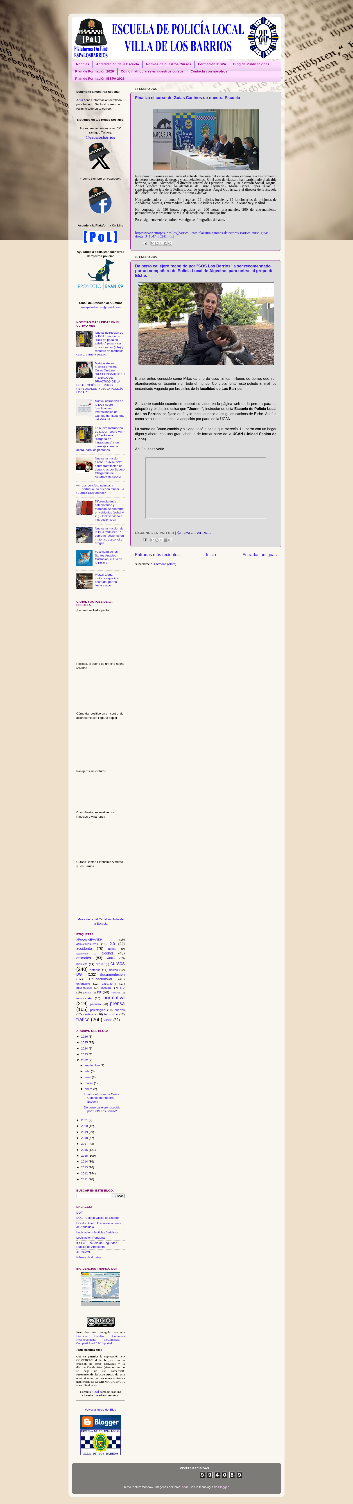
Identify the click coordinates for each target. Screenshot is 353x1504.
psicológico (97, 1010)
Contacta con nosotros (208, 71)
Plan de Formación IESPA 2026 (99, 78)
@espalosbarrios (194, 533)
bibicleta (82, 964)
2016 (85, 1149)
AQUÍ (95, 1391)
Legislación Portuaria (90, 1237)
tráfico (83, 1019)
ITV (122, 987)
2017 (85, 1143)
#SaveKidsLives (87, 944)
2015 (85, 1155)
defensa (95, 970)
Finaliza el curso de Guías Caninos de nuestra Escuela (187, 97)
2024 (85, 1048)
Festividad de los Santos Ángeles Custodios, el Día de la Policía (108, 557)
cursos (117, 963)
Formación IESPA (212, 64)
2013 (85, 1167)
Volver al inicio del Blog (100, 1409)
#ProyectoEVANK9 (89, 939)
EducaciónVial (100, 979)
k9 (99, 992)
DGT (80, 974)
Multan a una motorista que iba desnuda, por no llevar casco (106, 580)
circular (100, 964)
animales (83, 958)
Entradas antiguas (259, 554)
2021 (85, 1120)
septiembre (93, 1065)
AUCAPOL (83, 1252)
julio (88, 1071)
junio (88, 1077)
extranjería (109, 983)
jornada (87, 992)
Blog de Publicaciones (251, 64)
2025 (85, 1042)
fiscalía (106, 987)
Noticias (82, 64)
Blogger (223, 1487)
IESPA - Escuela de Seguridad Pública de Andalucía (96, 1244)
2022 (85, 1060)
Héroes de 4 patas (88, 1257)
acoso (112, 948)
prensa (117, 1003)
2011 (85, 1179)
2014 (85, 1161)
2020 (85, 1126)
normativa (114, 997)
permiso (95, 1004)
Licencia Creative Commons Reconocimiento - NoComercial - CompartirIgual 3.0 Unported (100, 1339)
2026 (85, 1036)
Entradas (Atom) (165, 564)
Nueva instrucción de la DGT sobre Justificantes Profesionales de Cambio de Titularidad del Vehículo (109, 410)
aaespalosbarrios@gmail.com (100, 307)
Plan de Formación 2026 (94, 71)
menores (115, 992)
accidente (84, 948)
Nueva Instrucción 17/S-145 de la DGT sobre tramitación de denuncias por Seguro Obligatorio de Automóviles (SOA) (109, 467)
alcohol (107, 953)
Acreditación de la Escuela (117, 64)
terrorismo (111, 1014)
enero (89, 1089)
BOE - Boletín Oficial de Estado (97, 1217)
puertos (120, 1010)
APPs (111, 958)
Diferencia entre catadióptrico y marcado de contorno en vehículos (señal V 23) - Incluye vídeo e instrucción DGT (109, 510)
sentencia (89, 1014)
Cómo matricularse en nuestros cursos (152, 71)
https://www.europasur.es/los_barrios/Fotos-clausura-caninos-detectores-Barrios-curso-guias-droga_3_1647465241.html (202, 234)
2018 (85, 1138)
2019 (85, 1132)
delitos (113, 970)
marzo (89, 1083)
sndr (185, 1487)
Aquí (79, 100)
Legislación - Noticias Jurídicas (97, 1232)
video (108, 1020)
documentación (112, 974)
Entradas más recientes (157, 554)
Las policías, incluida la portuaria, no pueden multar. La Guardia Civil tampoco (100, 489)
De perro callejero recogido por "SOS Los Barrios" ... (102, 1109)
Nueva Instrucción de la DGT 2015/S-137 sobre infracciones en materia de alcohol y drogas (109, 536)
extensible (83, 983)
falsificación (84, 987)
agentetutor (82, 953)
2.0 (112, 944)
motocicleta (84, 998)
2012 (85, 1173)
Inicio (211, 554)
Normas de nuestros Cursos (168, 64)
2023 (85, 1054)
